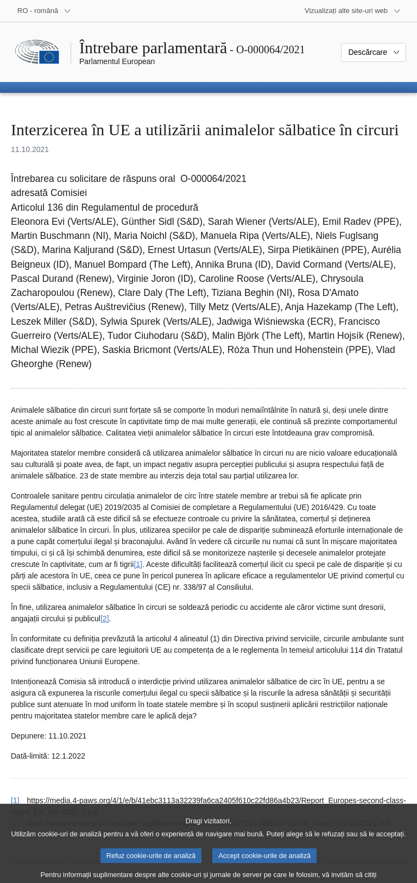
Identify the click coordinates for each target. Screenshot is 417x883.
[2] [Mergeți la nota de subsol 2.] (104, 618)
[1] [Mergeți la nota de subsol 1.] (138, 564)
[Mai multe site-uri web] (352, 11)
